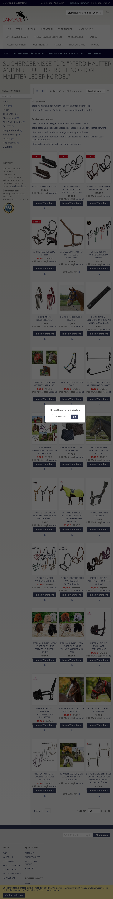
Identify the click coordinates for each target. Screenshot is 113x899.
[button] (61, 416)
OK (74, 416)
